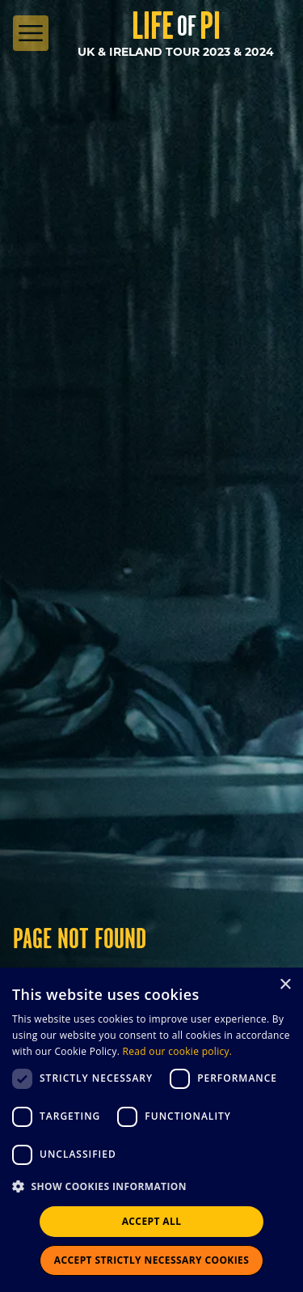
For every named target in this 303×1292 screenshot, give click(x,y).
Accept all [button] (152, 1221)
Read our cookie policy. (178, 1051)
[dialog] (151, 1130)
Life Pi (176, 25)
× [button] (285, 985)
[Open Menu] (30, 33)
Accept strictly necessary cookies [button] (151, 1260)
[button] (151, 1187)
